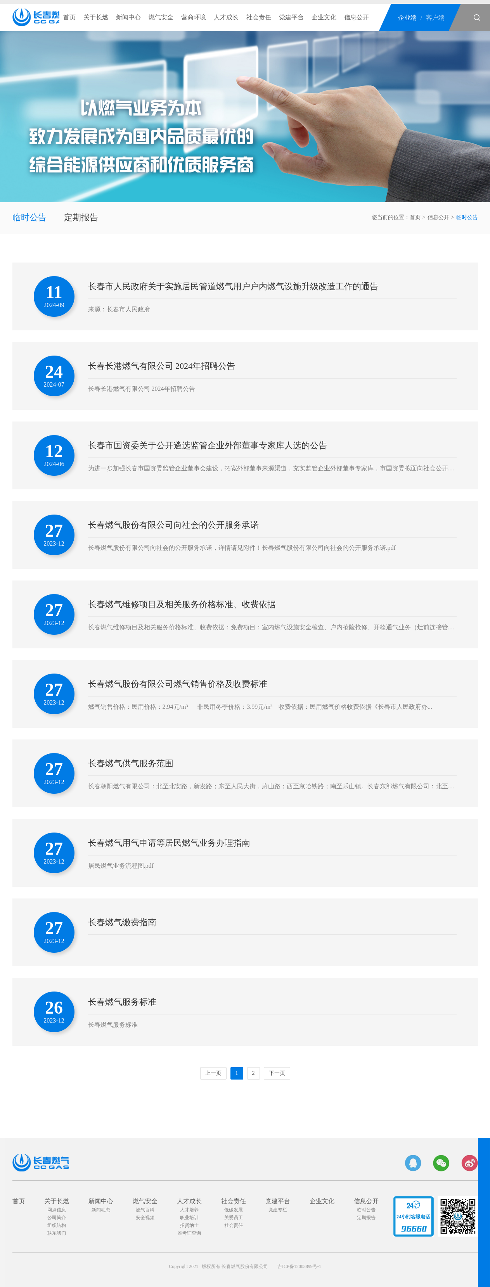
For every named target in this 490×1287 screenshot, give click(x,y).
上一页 (213, 1073)
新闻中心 (128, 17)
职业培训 (189, 1217)
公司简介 (56, 1217)
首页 (69, 17)
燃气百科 (145, 1210)
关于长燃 (95, 17)
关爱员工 (233, 1217)
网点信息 (56, 1210)
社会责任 (258, 17)
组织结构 (56, 1225)
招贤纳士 (189, 1225)
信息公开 (356, 17)
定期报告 (81, 217)
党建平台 (291, 17)
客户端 (435, 17)
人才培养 (189, 1210)
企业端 (407, 17)
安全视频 (145, 1217)
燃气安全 (161, 17)
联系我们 (56, 1233)
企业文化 (324, 17)
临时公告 (29, 217)
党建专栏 (277, 1210)
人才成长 (226, 17)
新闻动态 (101, 1210)
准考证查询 (189, 1233)
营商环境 (193, 17)
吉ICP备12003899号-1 (299, 1266)
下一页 (277, 1073)
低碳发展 (233, 1210)
